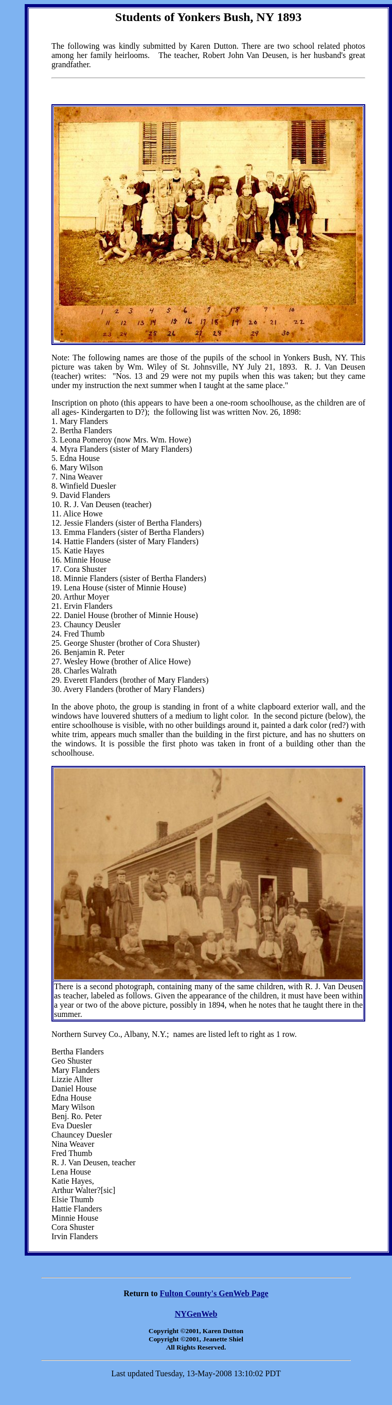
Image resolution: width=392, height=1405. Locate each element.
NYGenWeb (196, 1314)
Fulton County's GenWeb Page (214, 1293)
